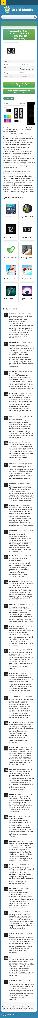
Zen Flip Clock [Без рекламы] (27, 237)
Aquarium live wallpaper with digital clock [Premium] (10, 217)
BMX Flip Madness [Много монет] (27, 258)
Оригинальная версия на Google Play (19, 91)
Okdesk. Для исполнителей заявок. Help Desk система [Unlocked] (10, 258)
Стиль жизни (24, 64)
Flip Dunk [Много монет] (10, 278)
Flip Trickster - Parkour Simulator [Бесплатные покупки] (10, 299)
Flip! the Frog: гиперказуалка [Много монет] (27, 299)
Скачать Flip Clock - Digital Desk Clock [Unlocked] (19, 85)
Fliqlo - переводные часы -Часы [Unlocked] (10, 237)
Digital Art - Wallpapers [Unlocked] (27, 217)
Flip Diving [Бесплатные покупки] (27, 278)
